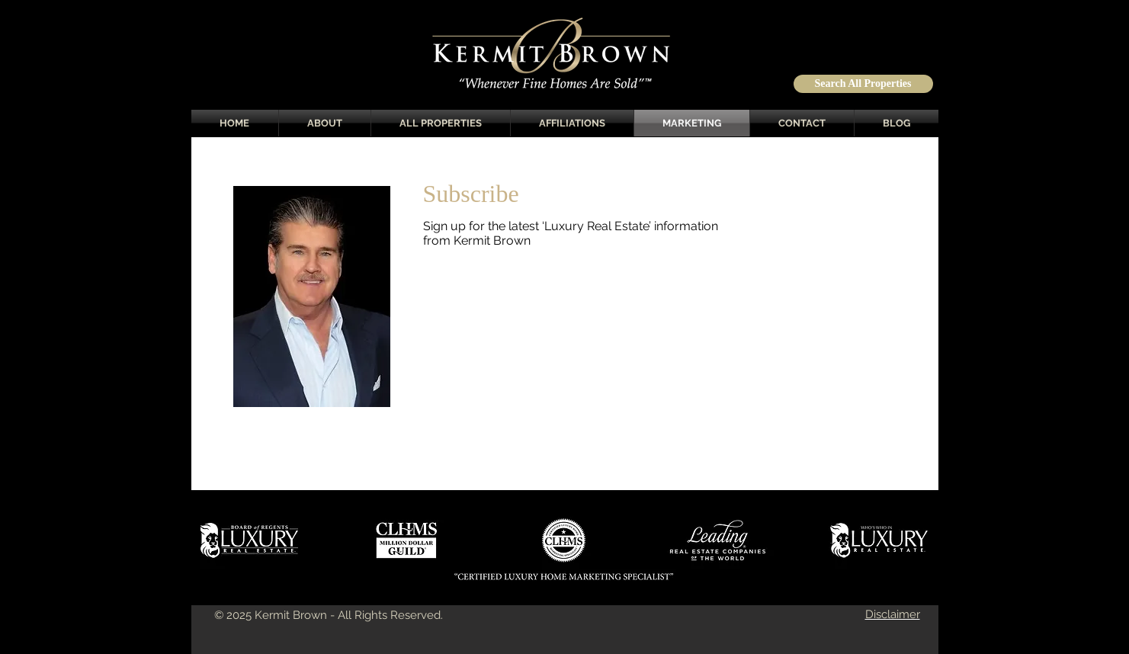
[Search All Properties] (863, 84)
